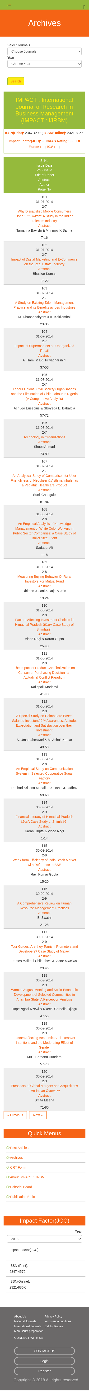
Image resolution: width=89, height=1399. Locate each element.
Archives (16, 1157)
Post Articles (19, 1148)
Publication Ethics (23, 1197)
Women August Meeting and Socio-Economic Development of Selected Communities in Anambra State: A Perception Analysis (44, 994)
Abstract (44, 226)
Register (44, 1371)
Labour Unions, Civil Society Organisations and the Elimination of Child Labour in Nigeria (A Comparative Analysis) (44, 394)
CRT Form (18, 1167)
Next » (37, 1115)
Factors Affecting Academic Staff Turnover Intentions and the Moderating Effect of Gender (44, 1042)
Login (44, 1361)
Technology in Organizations (44, 437)
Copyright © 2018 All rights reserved (46, 1380)
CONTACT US (44, 1351)
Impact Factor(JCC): (24, 1250)
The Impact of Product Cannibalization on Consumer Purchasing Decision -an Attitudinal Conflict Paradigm (44, 672)
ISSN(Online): (19, 1281)
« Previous (15, 1115)
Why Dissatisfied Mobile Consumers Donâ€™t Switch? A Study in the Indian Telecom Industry (44, 216)
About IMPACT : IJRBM (27, 1177)
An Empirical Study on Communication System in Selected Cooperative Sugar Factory (44, 773)
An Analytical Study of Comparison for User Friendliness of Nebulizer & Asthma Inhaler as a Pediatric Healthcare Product (44, 480)
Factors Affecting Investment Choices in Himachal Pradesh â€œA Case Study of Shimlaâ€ (44, 624)
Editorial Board (21, 1187)
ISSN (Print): (18, 1266)
